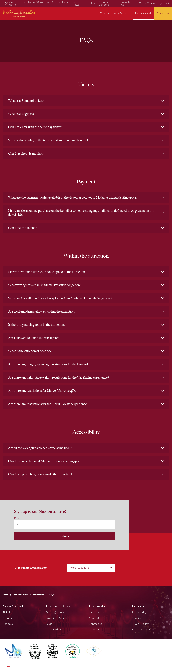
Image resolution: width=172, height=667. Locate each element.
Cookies (137, 618)
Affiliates (150, 3)
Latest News (96, 612)
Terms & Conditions (144, 629)
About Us (94, 618)
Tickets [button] (104, 13)
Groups (7, 618)
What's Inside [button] (122, 13)
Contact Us (95, 623)
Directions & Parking (58, 618)
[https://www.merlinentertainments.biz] (14, 651)
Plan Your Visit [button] (143, 13)
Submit (65, 536)
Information (38, 595)
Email (17, 518)
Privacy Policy (140, 623)
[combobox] (91, 568)
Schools (8, 623)
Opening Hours (55, 612)
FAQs (51, 595)
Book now (163, 13)
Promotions (96, 629)
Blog (92, 3)
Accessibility (53, 629)
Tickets (7, 612)
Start (5, 595)
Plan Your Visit (20, 595)
